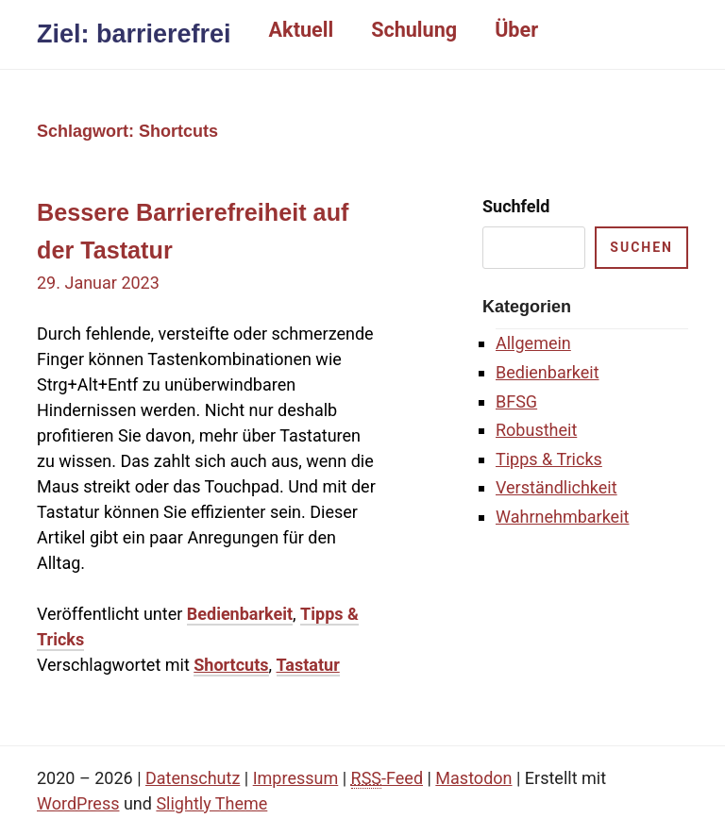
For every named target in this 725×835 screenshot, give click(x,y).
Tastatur (308, 665)
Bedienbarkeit (240, 614)
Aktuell (301, 30)
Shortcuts (231, 665)
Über (516, 30)
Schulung (414, 30)
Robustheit (536, 430)
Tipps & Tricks (549, 459)
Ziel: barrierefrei (134, 34)
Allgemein (533, 343)
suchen (641, 247)
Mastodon (473, 778)
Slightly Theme (211, 803)
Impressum (296, 778)
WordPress (78, 803)
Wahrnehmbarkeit (562, 516)
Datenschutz (192, 778)
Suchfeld (515, 206)
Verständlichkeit (556, 487)
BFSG (516, 401)
